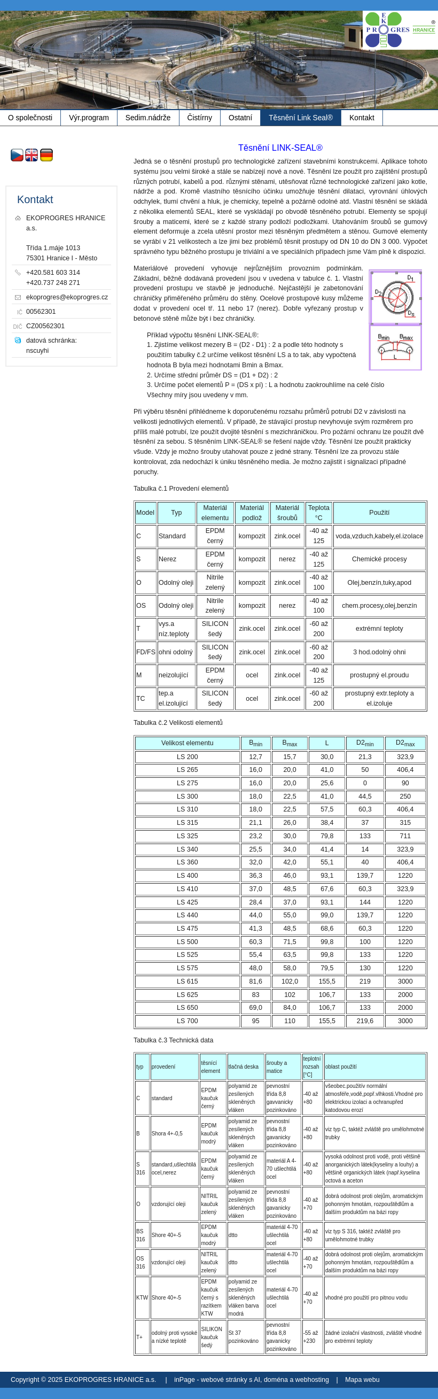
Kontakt (361, 118)
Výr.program (89, 118)
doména (276, 1379)
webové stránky (224, 1379)
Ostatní (240, 118)
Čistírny (200, 118)
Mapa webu (362, 1379)
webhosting (312, 1379)
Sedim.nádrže (148, 118)
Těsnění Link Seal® (301, 118)
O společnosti (30, 118)
